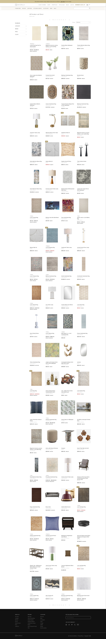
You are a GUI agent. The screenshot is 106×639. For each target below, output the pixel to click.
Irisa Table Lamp (49, 304)
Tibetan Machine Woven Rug (83, 45)
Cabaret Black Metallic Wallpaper (35, 104)
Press (16, 624)
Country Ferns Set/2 (50, 75)
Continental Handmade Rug (83, 276)
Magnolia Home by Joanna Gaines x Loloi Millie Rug (36, 449)
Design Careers (18, 623)
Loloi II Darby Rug (34, 217)
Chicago (41, 623)
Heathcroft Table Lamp (66, 247)
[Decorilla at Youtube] (78, 625)
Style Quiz (29, 616)
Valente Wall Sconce (65, 507)
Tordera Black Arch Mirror (67, 304)
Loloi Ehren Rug (80, 304)
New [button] (51, 8)
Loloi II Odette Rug (34, 595)
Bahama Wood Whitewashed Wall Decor (67, 189)
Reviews (16, 619)
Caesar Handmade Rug (51, 104)
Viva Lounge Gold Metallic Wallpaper (36, 76)
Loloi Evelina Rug (81, 390)
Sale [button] (55, 8)
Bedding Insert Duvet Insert (83, 595)
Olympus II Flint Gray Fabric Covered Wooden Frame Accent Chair (83, 478)
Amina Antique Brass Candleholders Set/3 (50, 391)
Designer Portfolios (31, 621)
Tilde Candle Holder (81, 161)
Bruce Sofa (48, 507)
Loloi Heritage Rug (81, 507)
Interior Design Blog (31, 618)
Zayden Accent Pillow (66, 161)
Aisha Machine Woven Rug (36, 161)
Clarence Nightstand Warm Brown (67, 566)
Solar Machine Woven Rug (36, 188)
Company (16, 618)
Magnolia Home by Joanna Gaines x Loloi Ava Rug (52, 46)
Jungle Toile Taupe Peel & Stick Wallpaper (83, 189)
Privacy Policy (80, 635)
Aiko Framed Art (49, 595)
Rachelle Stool (80, 75)
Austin (41, 621)
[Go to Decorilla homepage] (18, 636)
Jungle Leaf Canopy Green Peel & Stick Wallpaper (52, 362)
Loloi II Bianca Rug (50, 333)
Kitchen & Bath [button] (38, 8)
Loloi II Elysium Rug (34, 276)
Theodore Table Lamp (35, 132)
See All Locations (43, 627)
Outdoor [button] (45, 8)
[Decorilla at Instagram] (66, 625)
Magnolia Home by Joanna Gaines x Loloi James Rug (83, 133)
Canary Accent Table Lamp (67, 477)
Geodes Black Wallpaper (66, 45)
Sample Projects (31, 619)
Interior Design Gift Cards (32, 626)
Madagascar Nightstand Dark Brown (66, 536)
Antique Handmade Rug (51, 419)
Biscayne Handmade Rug (67, 595)
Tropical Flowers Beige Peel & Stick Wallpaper (67, 104)
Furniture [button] (18, 8)
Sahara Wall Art (49, 161)
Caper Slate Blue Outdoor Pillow (36, 420)
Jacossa (79, 362)
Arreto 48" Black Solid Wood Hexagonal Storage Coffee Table (83, 537)
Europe (41, 626)
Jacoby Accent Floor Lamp (83, 247)
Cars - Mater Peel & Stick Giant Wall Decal (67, 391)
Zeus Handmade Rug (66, 217)
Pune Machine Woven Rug (35, 477)
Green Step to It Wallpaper (67, 419)
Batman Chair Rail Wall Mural (52, 217)
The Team (17, 616)
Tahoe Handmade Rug (35, 362)
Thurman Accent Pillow (51, 535)
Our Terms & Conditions (72, 635)
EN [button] (88, 5)
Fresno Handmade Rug (82, 333)
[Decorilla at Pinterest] (71, 625)
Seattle (41, 624)
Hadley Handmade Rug (35, 535)
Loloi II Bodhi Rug (34, 304)
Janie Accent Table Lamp (51, 565)
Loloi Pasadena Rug (50, 247)
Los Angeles (42, 619)
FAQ (28, 627)
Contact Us (17, 626)
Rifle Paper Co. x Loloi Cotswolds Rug (66, 334)
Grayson (63, 448)
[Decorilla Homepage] (20, 5)
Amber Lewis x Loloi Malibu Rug (83, 218)
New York (42, 616)
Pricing (16, 621)
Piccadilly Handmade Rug (51, 477)
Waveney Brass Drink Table (52, 132)
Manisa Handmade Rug (51, 276)
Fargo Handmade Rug (35, 507)
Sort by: (73, 22)
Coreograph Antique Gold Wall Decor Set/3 (67, 362)
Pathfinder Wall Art (65, 132)
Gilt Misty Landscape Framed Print (83, 420)
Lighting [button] (29, 8)
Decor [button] (24, 8)
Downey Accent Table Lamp (52, 188)
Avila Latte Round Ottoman (52, 448)
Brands (29, 624)
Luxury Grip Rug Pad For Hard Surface (35, 46)
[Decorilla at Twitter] (74, 625)
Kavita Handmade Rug (66, 276)
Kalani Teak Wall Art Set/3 (83, 448)
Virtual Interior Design (31, 623)
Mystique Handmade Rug (67, 75)
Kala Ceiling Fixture (34, 333)
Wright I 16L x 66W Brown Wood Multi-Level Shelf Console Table (36, 567)
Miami (41, 618)
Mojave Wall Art (33, 247)
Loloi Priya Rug (33, 390)
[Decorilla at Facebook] (69, 625)
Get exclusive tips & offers (72, 614)
